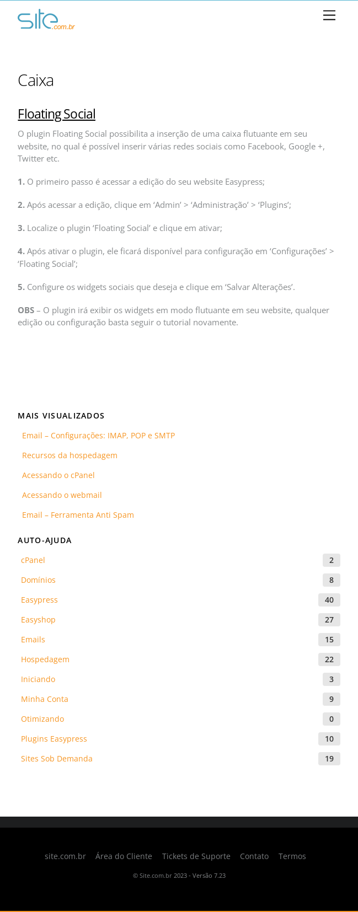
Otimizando (42, 718)
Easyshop (38, 619)
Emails (33, 639)
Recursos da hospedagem (67, 455)
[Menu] (329, 15)
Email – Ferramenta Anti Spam (76, 514)
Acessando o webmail (60, 495)
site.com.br (65, 856)
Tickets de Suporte (196, 856)
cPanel (33, 560)
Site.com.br (156, 875)
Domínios (38, 580)
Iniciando (38, 679)
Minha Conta (44, 699)
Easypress (39, 599)
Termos (292, 856)
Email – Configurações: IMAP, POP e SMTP (96, 435)
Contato (254, 856)
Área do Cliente (123, 856)
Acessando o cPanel (56, 475)
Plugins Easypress (54, 738)
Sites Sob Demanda (57, 758)
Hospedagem (45, 659)
